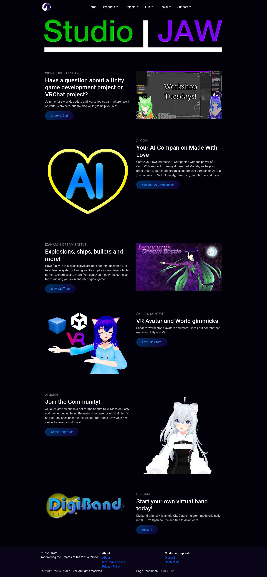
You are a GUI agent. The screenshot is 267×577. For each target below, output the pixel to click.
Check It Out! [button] (59, 115)
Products (109, 7)
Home (93, 7)
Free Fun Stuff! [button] (151, 342)
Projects (130, 7)
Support (183, 7)
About (106, 557)
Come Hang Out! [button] (62, 432)
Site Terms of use (113, 562)
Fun (148, 7)
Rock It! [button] (147, 530)
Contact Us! (172, 562)
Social (164, 7)
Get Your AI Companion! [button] (158, 185)
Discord (170, 557)
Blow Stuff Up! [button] (60, 289)
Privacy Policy (111, 566)
